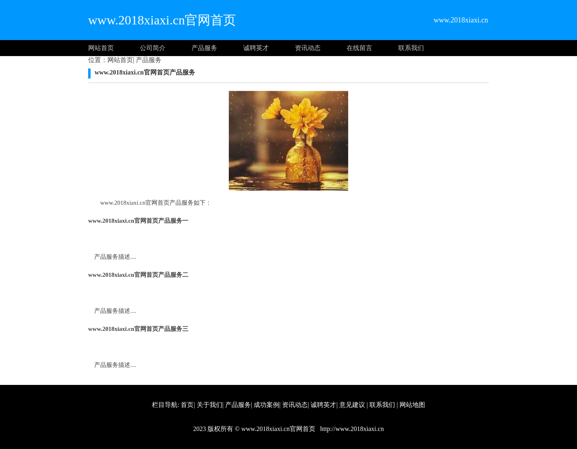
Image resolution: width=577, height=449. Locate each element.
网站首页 (101, 47)
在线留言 (359, 47)
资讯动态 (308, 47)
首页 (187, 404)
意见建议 (352, 404)
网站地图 (412, 404)
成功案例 (266, 404)
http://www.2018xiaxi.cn (351, 428)
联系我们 (411, 47)
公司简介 (152, 47)
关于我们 (209, 404)
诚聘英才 (256, 47)
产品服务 (204, 47)
